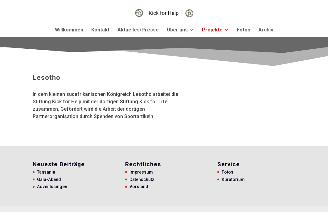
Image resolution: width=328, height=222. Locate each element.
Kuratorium (233, 179)
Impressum (141, 172)
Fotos (243, 30)
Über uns (177, 30)
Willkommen (69, 30)
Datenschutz (141, 179)
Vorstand (138, 186)
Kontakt (100, 30)
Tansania (46, 172)
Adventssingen (52, 186)
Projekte (212, 30)
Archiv (265, 30)
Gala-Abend (49, 179)
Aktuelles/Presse (138, 30)
